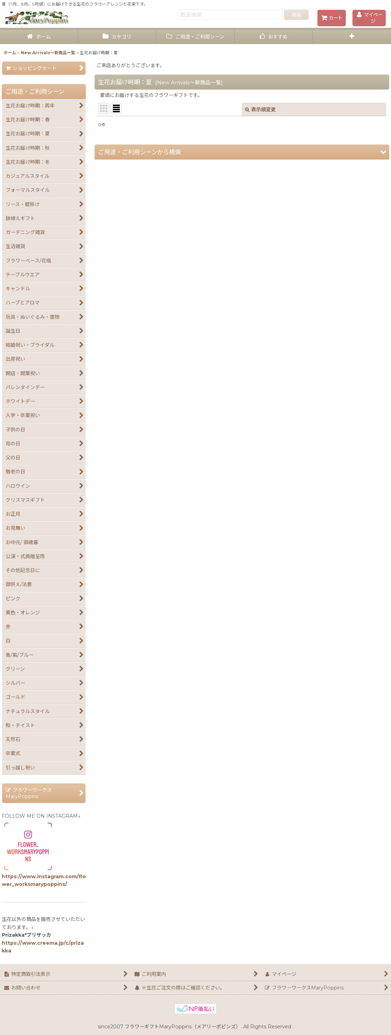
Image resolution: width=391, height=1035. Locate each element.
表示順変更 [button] (260, 109)
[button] (352, 37)
